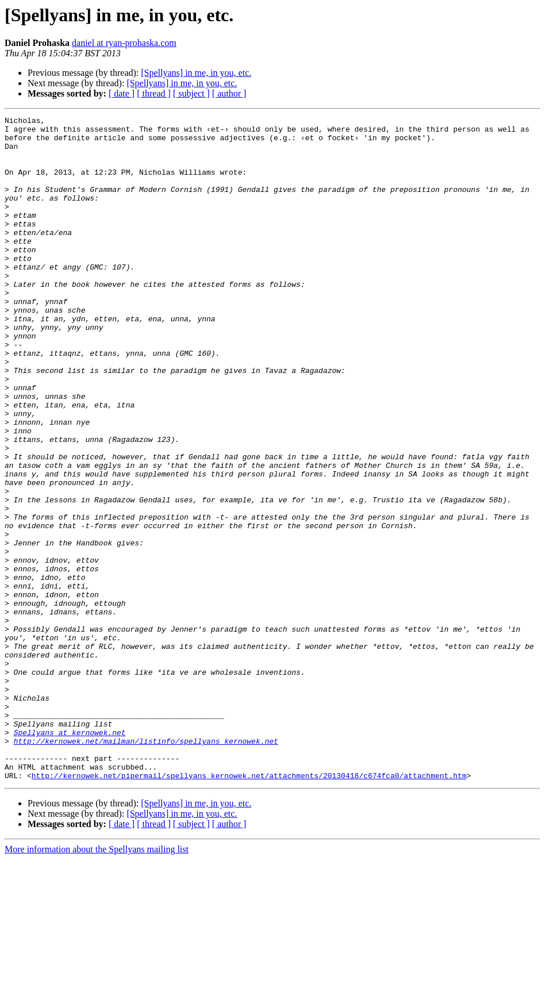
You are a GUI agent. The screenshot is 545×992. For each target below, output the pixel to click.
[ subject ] (191, 93)
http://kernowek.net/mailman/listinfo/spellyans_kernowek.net (146, 867)
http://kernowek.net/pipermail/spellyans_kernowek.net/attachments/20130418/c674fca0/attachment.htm (249, 908)
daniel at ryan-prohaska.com (124, 43)
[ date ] (122, 93)
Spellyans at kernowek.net (70, 856)
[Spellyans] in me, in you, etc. (196, 73)
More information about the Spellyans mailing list (97, 982)
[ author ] (229, 93)
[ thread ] (154, 93)
